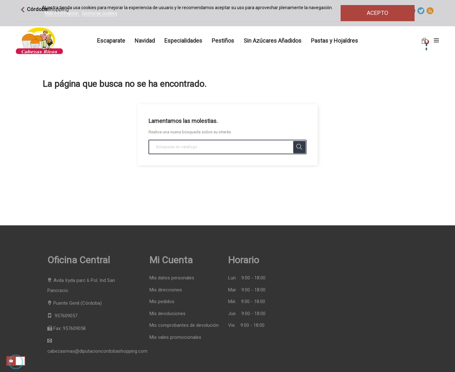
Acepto (377, 12)
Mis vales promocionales (175, 337)
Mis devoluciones (167, 313)
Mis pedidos (161, 301)
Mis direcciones (165, 290)
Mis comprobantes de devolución (184, 325)
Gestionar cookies (99, 13)
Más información (62, 13)
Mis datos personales (171, 278)
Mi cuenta (171, 259)
